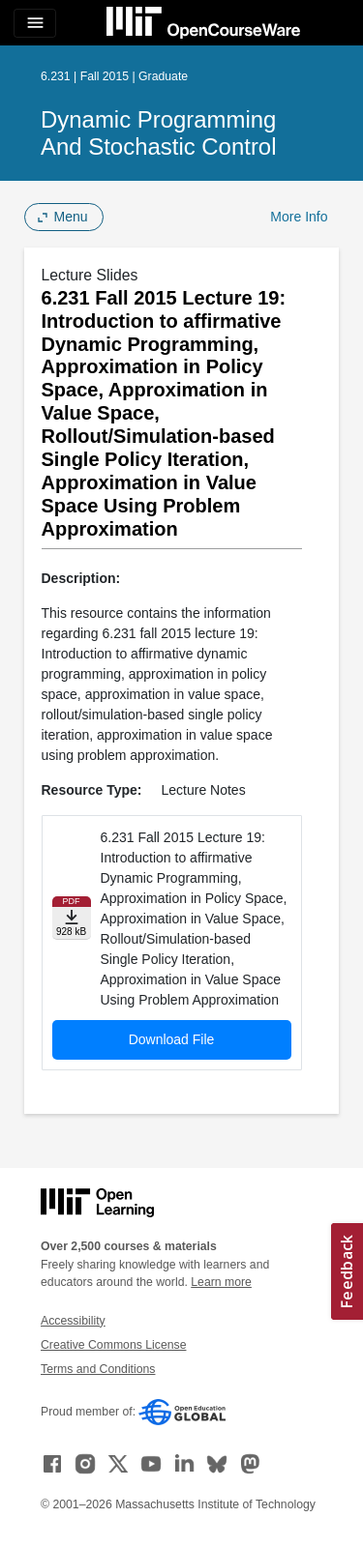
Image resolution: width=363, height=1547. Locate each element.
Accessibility (73, 1321)
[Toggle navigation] (35, 23)
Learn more (221, 1282)
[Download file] (71, 918)
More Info (298, 216)
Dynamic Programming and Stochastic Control (159, 133)
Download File (172, 1039)
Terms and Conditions (98, 1369)
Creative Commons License (113, 1345)
